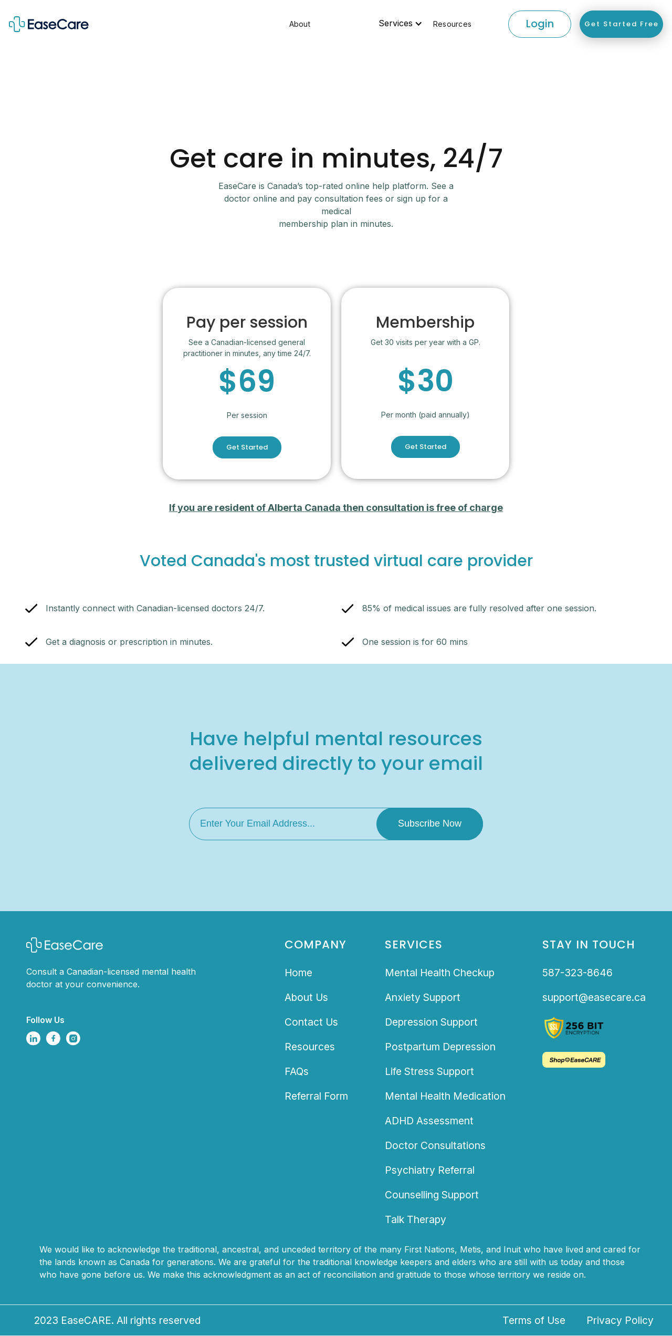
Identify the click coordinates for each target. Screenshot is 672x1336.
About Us (306, 997)
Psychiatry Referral (430, 1170)
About (299, 23)
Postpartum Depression (440, 1046)
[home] (73, 24)
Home (298, 972)
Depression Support (431, 1022)
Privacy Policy (620, 1320)
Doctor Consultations (435, 1145)
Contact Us (311, 1022)
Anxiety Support (422, 997)
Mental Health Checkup (440, 972)
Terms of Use (533, 1320)
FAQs (297, 1071)
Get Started (247, 447)
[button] (346, 24)
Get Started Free (621, 24)
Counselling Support (432, 1194)
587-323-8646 (577, 972)
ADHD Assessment (429, 1120)
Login (540, 23)
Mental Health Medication (445, 1096)
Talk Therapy (415, 1219)
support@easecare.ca (594, 997)
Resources (452, 23)
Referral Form (316, 1096)
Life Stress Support (429, 1071)
